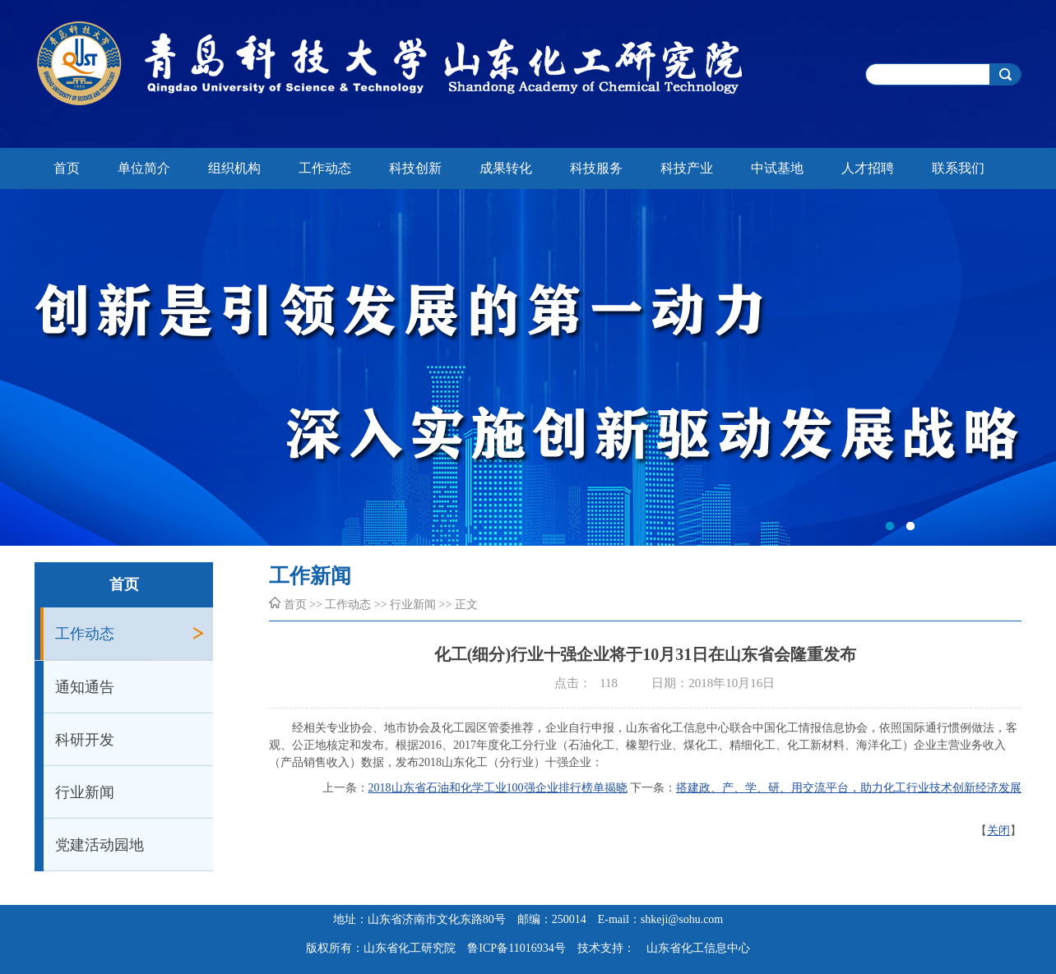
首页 (66, 168)
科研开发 (84, 740)
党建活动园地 (99, 845)
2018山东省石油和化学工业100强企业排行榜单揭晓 (498, 788)
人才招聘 (867, 168)
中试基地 (777, 168)
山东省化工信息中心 (698, 948)
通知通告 (84, 687)
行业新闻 (84, 792)
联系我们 (958, 168)
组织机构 (234, 168)
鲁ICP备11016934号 (516, 948)
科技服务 (596, 168)
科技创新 (415, 168)
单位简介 (144, 168)
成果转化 (505, 168)
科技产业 (686, 168)
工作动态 (325, 168)
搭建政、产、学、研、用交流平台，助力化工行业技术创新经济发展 (848, 788)
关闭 (998, 830)
